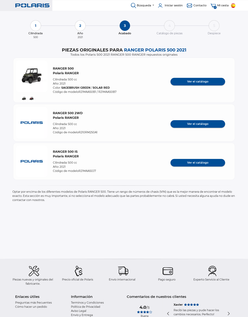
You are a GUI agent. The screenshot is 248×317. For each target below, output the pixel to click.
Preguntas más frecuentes (33, 302)
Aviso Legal (78, 311)
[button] (31, 76)
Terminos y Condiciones (87, 302)
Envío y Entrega (82, 315)
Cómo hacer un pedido (31, 306)
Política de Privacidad (85, 306)
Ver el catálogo (197, 81)
